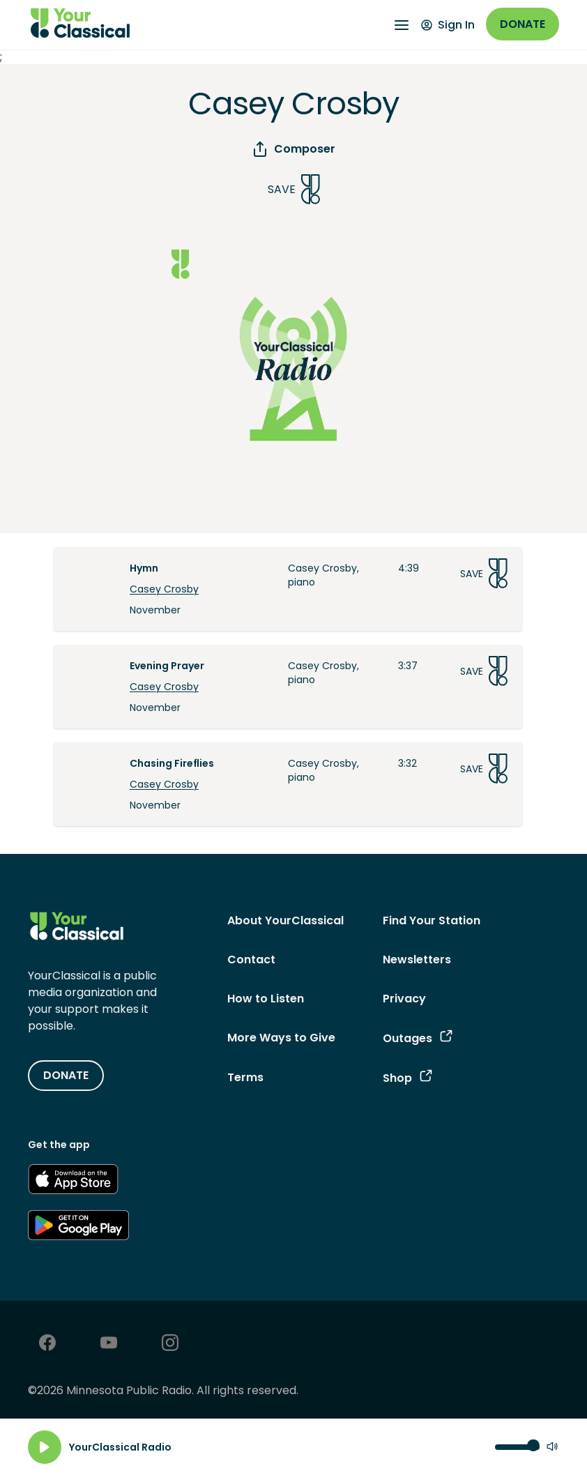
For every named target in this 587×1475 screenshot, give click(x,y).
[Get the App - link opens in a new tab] (73, 1181)
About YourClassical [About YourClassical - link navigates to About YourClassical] (285, 920)
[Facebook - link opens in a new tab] (47, 1344)
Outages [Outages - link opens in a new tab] (417, 1038)
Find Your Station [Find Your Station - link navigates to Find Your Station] (431, 920)
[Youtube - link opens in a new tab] (108, 1344)
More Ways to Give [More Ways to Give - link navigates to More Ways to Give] (281, 1038)
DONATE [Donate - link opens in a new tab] (66, 1075)
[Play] (44, 1447)
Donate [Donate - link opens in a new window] (522, 24)
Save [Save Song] (294, 189)
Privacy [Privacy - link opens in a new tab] (404, 999)
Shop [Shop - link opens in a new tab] (407, 1078)
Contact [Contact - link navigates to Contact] (251, 960)
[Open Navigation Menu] (401, 25)
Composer (293, 149)
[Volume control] (517, 1447)
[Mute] (552, 1447)
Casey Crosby (164, 589)
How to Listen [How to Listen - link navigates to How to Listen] (265, 999)
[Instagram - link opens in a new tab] (170, 1344)
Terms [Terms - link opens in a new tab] (245, 1077)
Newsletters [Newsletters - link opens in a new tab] (417, 960)
